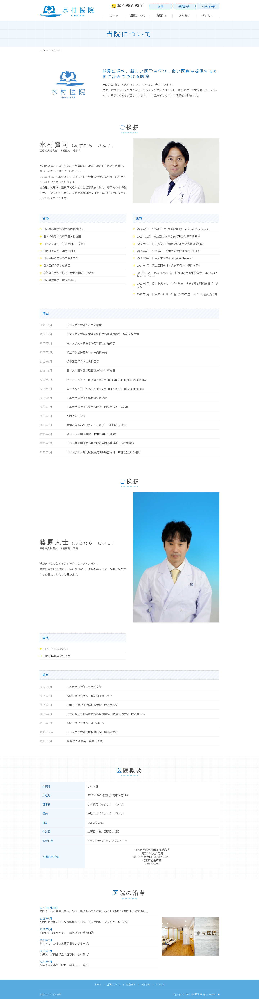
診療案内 (161, 15)
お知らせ (184, 15)
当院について (138, 15)
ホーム (114, 15)
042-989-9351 (130, 6)
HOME (42, 50)
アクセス (207, 15)
